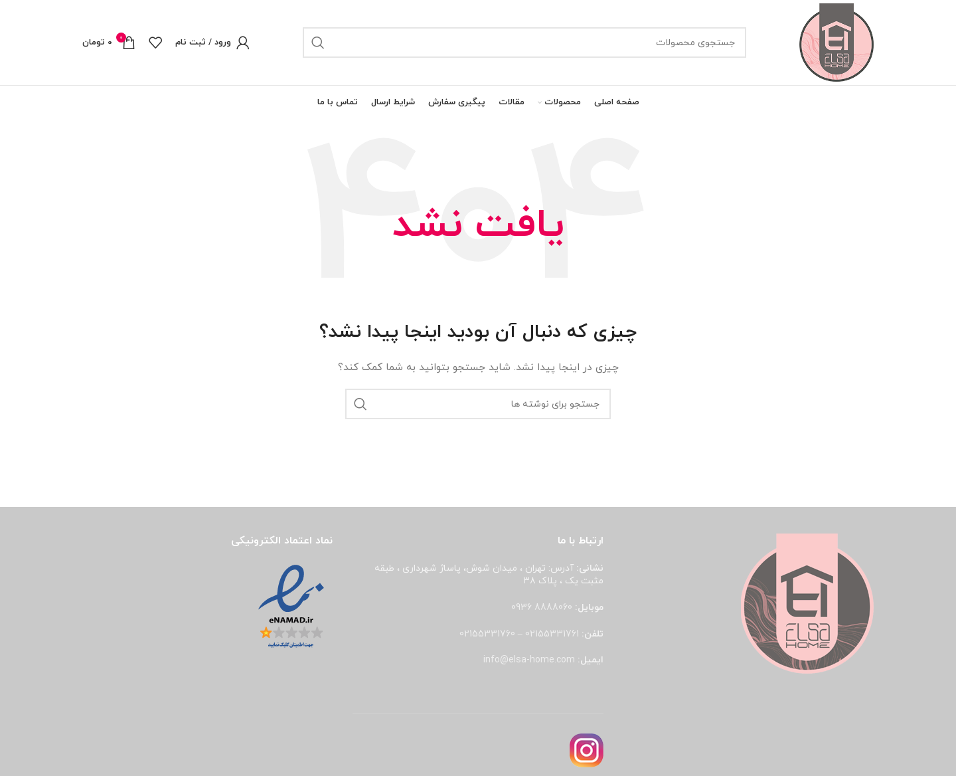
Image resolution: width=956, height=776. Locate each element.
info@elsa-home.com (529, 661)
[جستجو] (524, 43)
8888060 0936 (541, 609)
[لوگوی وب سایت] (836, 42)
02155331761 (552, 635)
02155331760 (487, 635)
